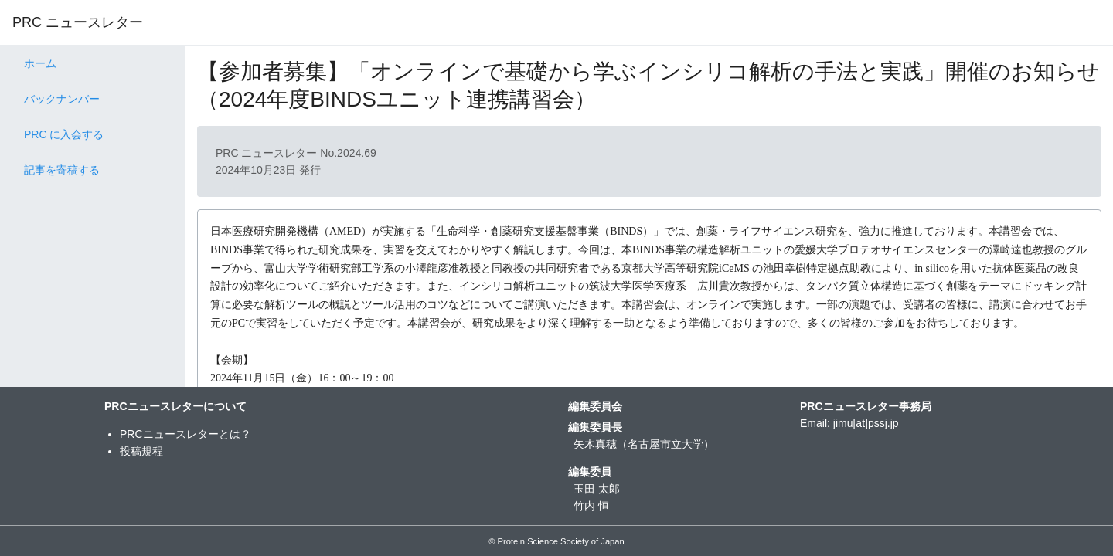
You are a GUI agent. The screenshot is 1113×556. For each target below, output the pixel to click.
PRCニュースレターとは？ (185, 434)
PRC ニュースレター (77, 22)
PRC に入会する (64, 134)
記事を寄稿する (62, 170)
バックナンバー (62, 99)
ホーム (40, 63)
